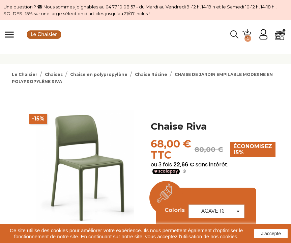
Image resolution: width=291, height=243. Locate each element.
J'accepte (271, 233)
